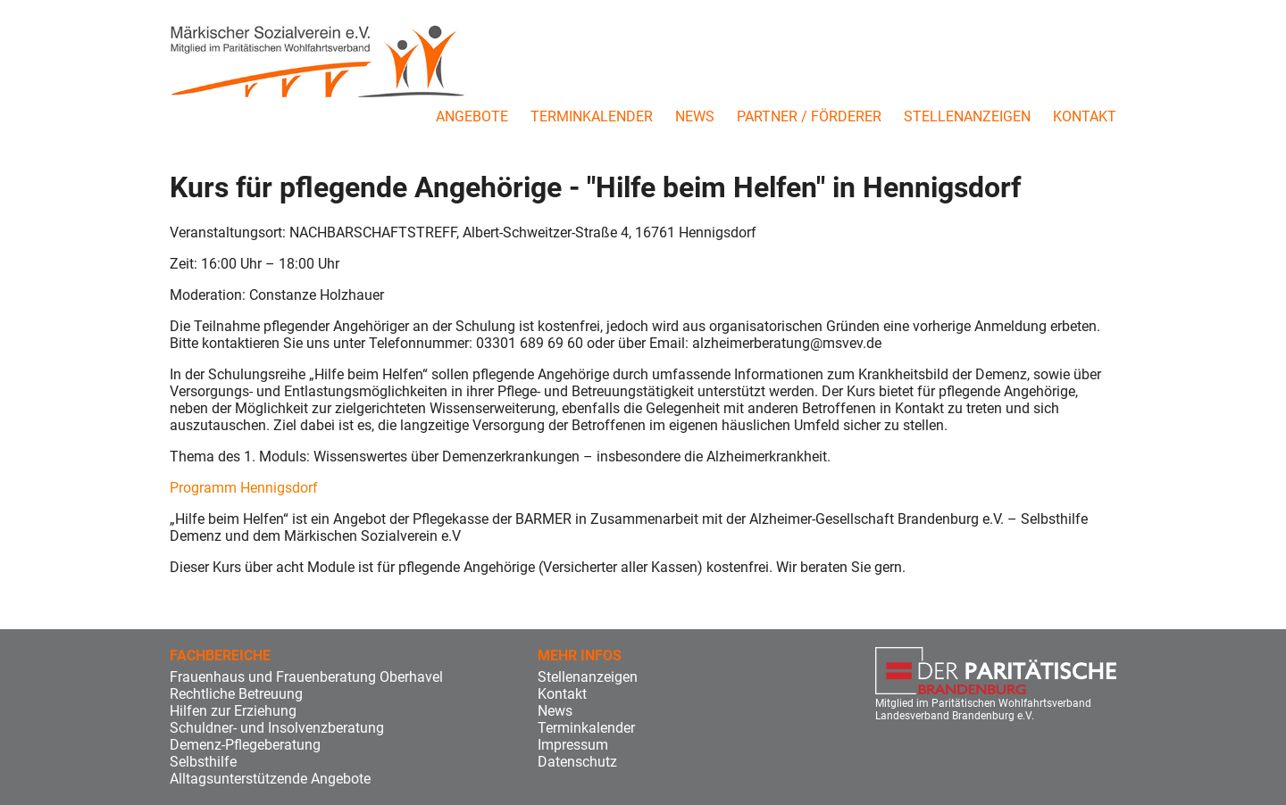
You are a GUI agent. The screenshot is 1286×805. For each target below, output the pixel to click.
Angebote (472, 116)
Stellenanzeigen (967, 116)
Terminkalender (591, 116)
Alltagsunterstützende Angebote (270, 778)
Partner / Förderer (809, 116)
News (694, 116)
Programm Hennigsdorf (244, 487)
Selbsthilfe (203, 761)
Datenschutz (577, 761)
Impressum (573, 744)
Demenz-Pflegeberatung (245, 744)
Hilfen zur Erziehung (233, 710)
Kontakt (1084, 116)
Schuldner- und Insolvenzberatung (277, 727)
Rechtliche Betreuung (236, 693)
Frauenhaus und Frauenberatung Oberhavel (306, 676)
